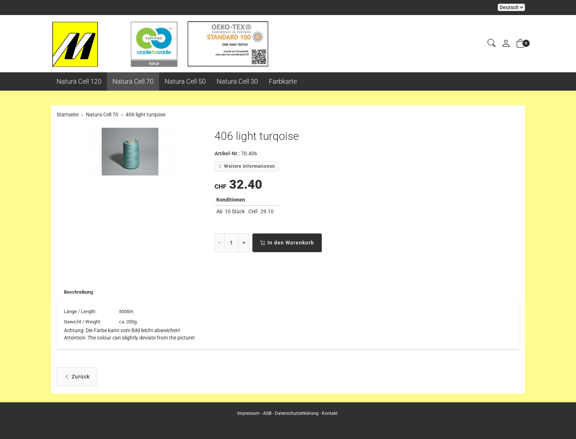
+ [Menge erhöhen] (243, 243)
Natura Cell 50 (185, 81)
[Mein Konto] (506, 44)
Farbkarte (283, 81)
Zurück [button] (77, 378)
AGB (267, 413)
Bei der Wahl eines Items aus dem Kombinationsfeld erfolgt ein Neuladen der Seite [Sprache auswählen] (511, 7)
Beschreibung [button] (80, 292)
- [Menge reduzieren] (219, 243)
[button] (491, 43)
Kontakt (330, 413)
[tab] (76, 292)
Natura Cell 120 (79, 81)
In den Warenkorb (287, 243)
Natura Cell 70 (133, 81)
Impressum (248, 413)
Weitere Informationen (246, 166)
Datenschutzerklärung (296, 413)
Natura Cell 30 (237, 81)
